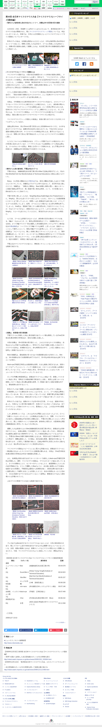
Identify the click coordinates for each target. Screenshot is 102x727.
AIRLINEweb (68, 681)
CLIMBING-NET (50, 698)
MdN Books (68, 698)
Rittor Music (47, 678)
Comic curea (90, 684)
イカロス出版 (66, 678)
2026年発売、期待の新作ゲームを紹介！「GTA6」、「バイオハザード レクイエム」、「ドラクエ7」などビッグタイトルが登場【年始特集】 (88, 225)
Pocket (58, 630)
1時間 (73, 18)
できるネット (8, 704)
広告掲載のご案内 (33, 716)
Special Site (78, 48)
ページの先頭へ (60, 622)
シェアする (28, 630)
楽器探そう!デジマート (52, 684)
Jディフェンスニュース (71, 684)
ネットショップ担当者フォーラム (36, 684)
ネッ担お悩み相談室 (10, 695)
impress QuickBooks (92, 686)
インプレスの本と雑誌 (9, 698)
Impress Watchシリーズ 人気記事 (86, 385)
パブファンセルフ (92, 692)
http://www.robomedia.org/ (13, 643)
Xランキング (78, 70)
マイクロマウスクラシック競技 (41, 31)
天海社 (89, 681)
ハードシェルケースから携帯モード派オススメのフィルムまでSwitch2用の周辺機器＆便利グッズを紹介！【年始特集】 (88, 131)
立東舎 (47, 689)
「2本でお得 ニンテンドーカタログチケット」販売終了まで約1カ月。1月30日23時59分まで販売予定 (88, 244)
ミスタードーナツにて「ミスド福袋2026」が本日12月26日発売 (88, 446)
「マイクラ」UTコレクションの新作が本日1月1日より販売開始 (88, 150)
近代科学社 (47, 701)
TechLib (67, 706)
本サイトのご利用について (9, 716)
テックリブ (66, 704)
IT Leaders (7, 689)
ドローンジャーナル (10, 692)
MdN (64, 695)
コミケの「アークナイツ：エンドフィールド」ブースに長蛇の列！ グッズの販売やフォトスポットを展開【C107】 (88, 329)
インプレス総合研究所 (11, 686)
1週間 (87, 18)
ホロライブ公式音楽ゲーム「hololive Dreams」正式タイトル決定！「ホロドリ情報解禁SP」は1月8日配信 (88, 261)
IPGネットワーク (89, 695)
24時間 (80, 18)
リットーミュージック (52, 681)
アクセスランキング (81, 13)
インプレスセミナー (32, 689)
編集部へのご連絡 (44, 716)
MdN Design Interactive (71, 701)
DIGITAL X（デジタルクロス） (35, 692)
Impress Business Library (33, 686)
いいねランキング (90, 75)
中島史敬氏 (13, 226)
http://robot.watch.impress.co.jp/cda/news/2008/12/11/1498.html (26, 670)
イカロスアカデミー (70, 692)
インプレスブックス (32, 700)
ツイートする (13, 630)
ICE (86, 678)
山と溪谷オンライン (51, 695)
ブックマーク (43, 630)
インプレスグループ (77, 716)
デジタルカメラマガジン (11, 701)
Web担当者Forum (9, 684)
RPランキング (76, 75)
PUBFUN (87, 689)
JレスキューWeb (69, 689)
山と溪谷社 (47, 692)
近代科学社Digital (50, 703)
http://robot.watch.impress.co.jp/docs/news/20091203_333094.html (27, 659)
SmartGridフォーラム (32, 681)
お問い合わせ (22, 716)
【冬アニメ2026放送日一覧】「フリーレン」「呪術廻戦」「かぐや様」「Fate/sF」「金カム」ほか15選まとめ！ (88, 197)
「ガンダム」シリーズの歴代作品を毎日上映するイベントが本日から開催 (88, 108)
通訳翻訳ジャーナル (70, 686)
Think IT (7, 681)
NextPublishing (31, 703)
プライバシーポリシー (57, 716)
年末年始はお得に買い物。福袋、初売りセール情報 (86, 417)
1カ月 (93, 18)
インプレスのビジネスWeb (10, 678)
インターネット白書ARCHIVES (13, 707)
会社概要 (68, 716)
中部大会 (31, 181)
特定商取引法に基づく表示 (92, 716)
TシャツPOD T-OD (51, 686)
